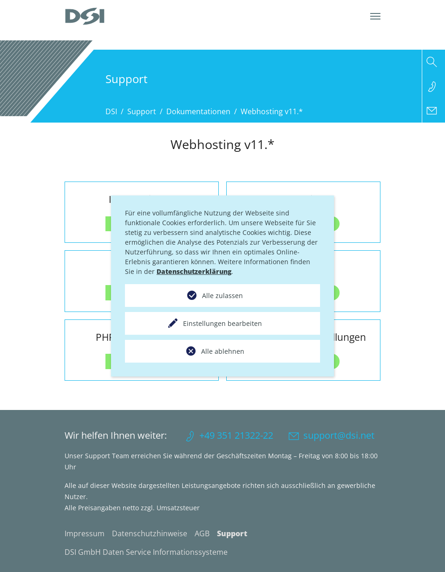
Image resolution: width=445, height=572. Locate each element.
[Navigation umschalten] (375, 16)
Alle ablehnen (222, 351)
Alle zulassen (222, 295)
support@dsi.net (338, 435)
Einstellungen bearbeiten (222, 323)
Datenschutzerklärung (194, 271)
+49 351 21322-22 (236, 435)
